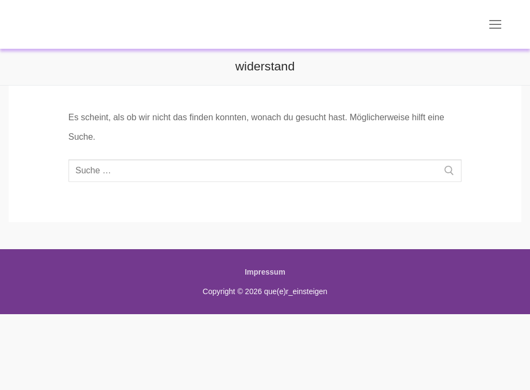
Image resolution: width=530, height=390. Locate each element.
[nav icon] (495, 24)
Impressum (265, 272)
